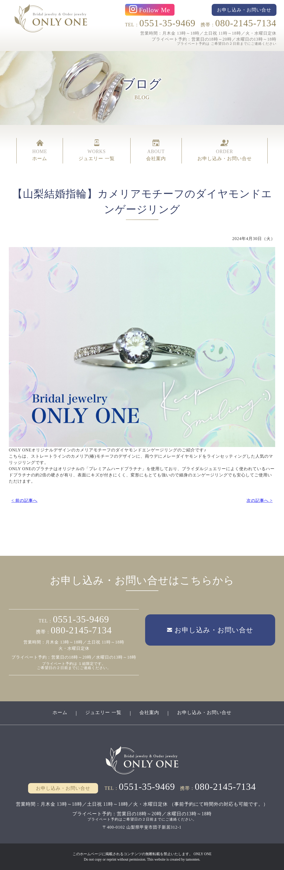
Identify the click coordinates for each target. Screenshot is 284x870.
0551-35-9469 (167, 23)
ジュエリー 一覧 (103, 712)
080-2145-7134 (245, 23)
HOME (39, 150)
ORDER (224, 150)
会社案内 (149, 712)
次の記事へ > (260, 500)
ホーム (60, 712)
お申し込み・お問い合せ (204, 712)
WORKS (97, 150)
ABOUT (156, 150)
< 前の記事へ (24, 500)
